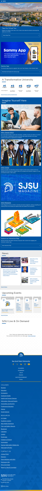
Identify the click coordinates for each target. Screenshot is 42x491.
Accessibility (21, 368)
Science (3, 409)
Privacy (21, 379)
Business (3, 388)
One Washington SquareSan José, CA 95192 (7, 479)
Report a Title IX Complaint (8, 467)
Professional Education (7, 406)
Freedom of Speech (6, 439)
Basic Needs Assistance (7, 423)
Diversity (21, 375)
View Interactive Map (6, 245)
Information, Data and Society (9, 401)
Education (3, 390)
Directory (3, 457)
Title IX (21, 372)
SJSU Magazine (6, 203)
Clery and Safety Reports (8, 426)
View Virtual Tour (6, 35)
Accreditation (21, 370)
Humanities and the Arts (8, 404)
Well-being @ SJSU (6, 447)
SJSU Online (5, 168)
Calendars (4, 431)
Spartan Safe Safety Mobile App (10, 445)
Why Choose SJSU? (7, 133)
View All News (4, 287)
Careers (3, 434)
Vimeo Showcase (32, 336)
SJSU (4, 1)
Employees (4, 437)
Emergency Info (5, 462)
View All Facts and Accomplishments (9, 94)
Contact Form (5, 454)
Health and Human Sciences (9, 398)
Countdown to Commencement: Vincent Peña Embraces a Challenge (34, 271)
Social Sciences (5, 412)
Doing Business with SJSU (8, 459)
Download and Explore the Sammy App (10, 71)
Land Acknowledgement (21, 377)
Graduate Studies (6, 396)
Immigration (4, 442)
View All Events (4, 315)
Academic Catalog (6, 421)
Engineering (4, 393)
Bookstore (4, 429)
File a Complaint (5, 465)
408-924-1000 (5, 482)
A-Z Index (4, 418)
